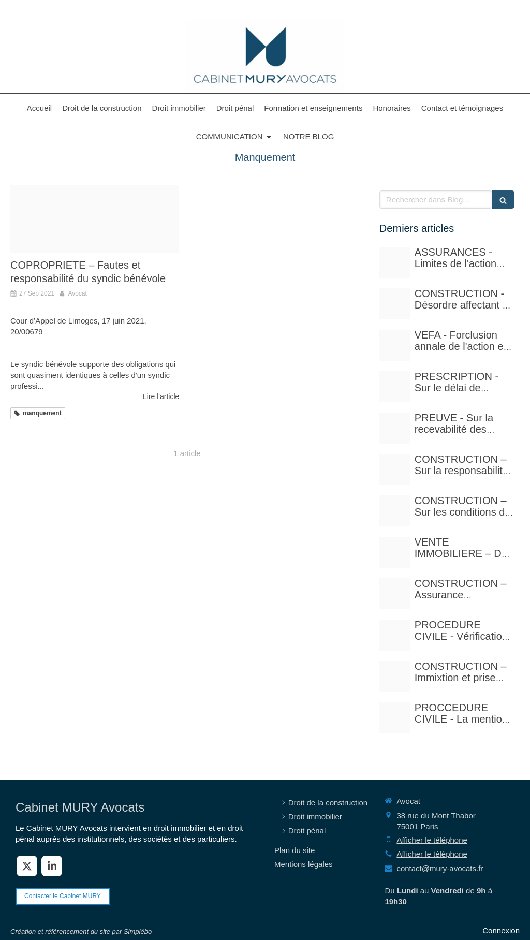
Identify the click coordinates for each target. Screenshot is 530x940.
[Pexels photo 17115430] (394, 552)
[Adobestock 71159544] (394, 593)
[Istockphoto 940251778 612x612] (394, 469)
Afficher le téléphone (431, 839)
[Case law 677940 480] (394, 428)
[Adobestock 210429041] (394, 262)
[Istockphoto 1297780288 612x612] (394, 510)
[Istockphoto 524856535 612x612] (394, 345)
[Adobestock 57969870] (94, 219)
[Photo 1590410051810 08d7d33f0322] (394, 717)
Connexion (501, 930)
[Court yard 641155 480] (394, 303)
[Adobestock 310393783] (394, 635)
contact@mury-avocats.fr (439, 868)
